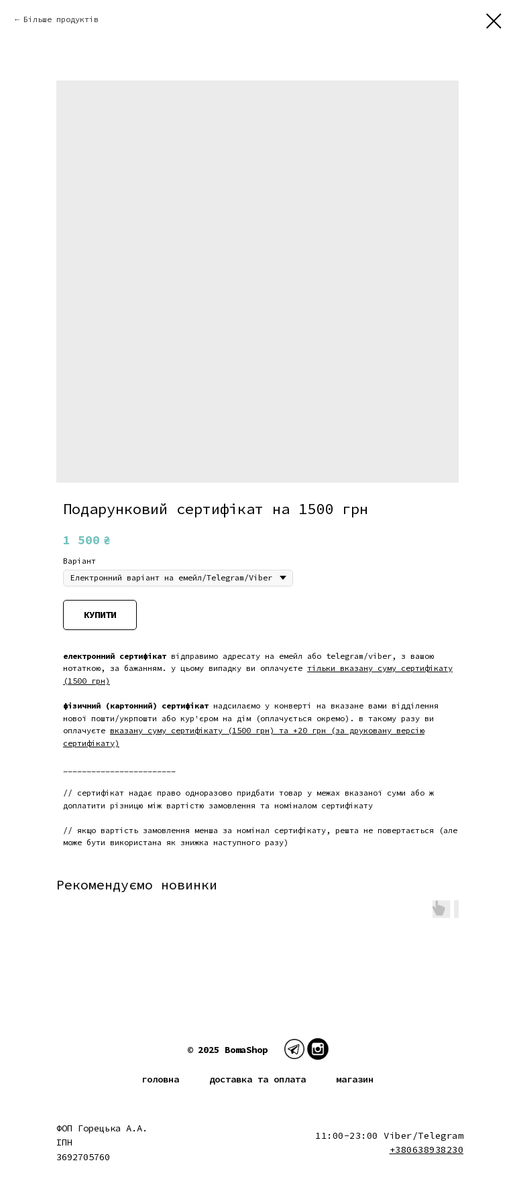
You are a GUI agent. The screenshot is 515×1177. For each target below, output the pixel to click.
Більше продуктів (61, 19)
